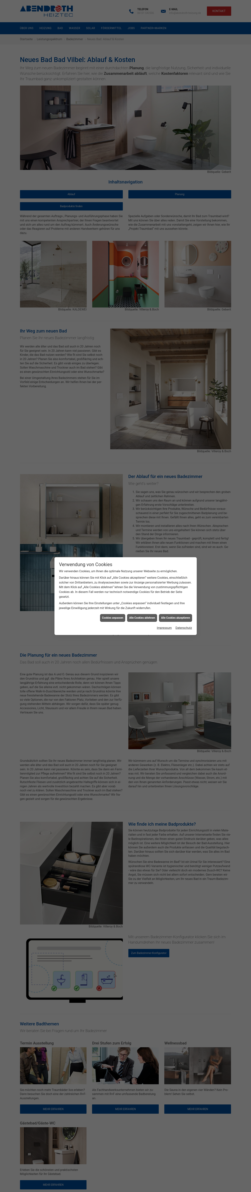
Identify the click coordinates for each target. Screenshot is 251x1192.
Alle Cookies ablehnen (142, 617)
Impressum (164, 628)
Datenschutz (183, 628)
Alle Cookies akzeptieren (175, 617)
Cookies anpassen (112, 617)
